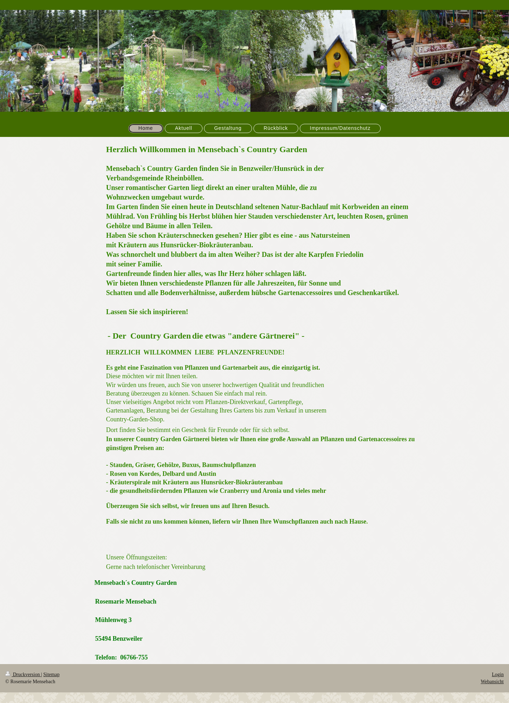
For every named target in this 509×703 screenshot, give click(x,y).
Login (498, 674)
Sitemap (51, 674)
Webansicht (492, 681)
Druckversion (23, 674)
